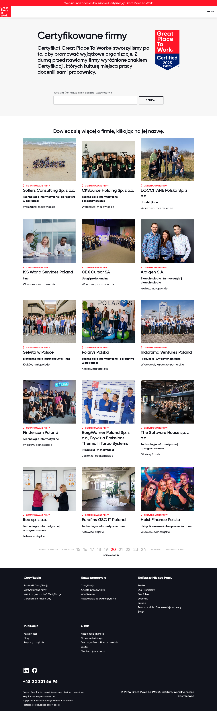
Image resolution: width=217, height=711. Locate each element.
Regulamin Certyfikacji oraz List (39, 696)
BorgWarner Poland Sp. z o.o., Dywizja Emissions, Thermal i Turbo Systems (106, 438)
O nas (85, 626)
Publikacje (31, 626)
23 (135, 549)
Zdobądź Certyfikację (36, 585)
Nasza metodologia (92, 638)
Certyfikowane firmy (35, 589)
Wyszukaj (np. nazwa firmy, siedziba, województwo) (83, 92)
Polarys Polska (95, 352)
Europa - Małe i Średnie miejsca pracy (159, 607)
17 (92, 549)
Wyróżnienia (88, 594)
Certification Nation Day (37, 598)
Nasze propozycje (93, 578)
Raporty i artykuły (34, 642)
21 (121, 549)
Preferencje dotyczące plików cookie (41, 705)
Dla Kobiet (144, 594)
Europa (142, 602)
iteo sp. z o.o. (35, 519)
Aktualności (30, 633)
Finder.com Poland (40, 432)
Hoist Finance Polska (160, 519)
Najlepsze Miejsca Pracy (155, 578)
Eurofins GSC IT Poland (104, 519)
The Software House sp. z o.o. (165, 435)
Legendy (143, 598)
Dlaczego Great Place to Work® (99, 642)
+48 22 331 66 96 (40, 681)
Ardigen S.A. (152, 272)
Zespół (84, 646)
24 (143, 549)
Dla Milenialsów (146, 589)
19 (106, 549)
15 (78, 549)
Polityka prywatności (74, 692)
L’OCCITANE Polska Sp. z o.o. (164, 193)
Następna (156, 549)
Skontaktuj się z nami (93, 651)
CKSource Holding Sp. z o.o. (108, 190)
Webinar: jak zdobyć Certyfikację (42, 594)
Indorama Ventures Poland (166, 352)
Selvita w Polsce (38, 352)
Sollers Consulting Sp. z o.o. (49, 190)
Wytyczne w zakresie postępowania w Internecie (48, 700)
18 (99, 549)
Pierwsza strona (48, 549)
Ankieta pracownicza (93, 589)
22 (128, 549)
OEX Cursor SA (96, 272)
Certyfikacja (32, 578)
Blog (26, 638)
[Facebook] (34, 670)
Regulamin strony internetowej (46, 692)
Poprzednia (68, 549)
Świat (141, 611)
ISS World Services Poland (48, 272)
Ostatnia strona (174, 549)
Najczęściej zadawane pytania (98, 598)
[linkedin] (26, 670)
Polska (141, 585)
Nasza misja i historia (93, 633)
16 (85, 549)
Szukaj (151, 100)
